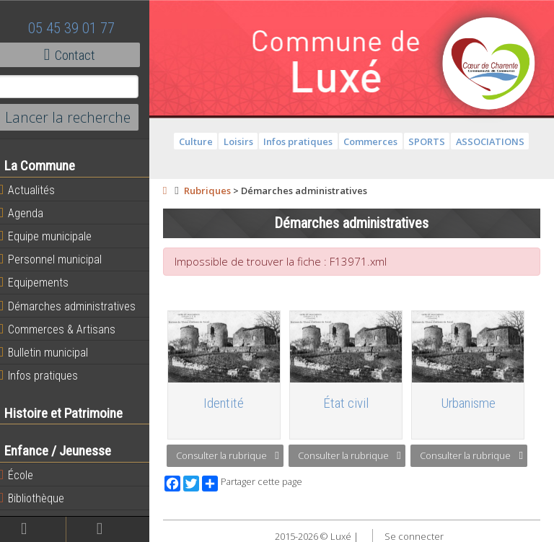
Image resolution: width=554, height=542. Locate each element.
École (25, 475)
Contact (79, 55)
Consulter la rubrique (237, 453)
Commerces (375, 141)
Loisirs (243, 141)
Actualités (36, 190)
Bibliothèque (41, 498)
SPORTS (431, 141)
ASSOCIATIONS (494, 141)
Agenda (30, 213)
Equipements (43, 282)
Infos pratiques (47, 375)
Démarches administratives (76, 306)
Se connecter (418, 534)
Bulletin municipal (52, 352)
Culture (201, 141)
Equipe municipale (54, 236)
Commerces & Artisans (66, 329)
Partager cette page (261, 481)
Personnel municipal (59, 259)
